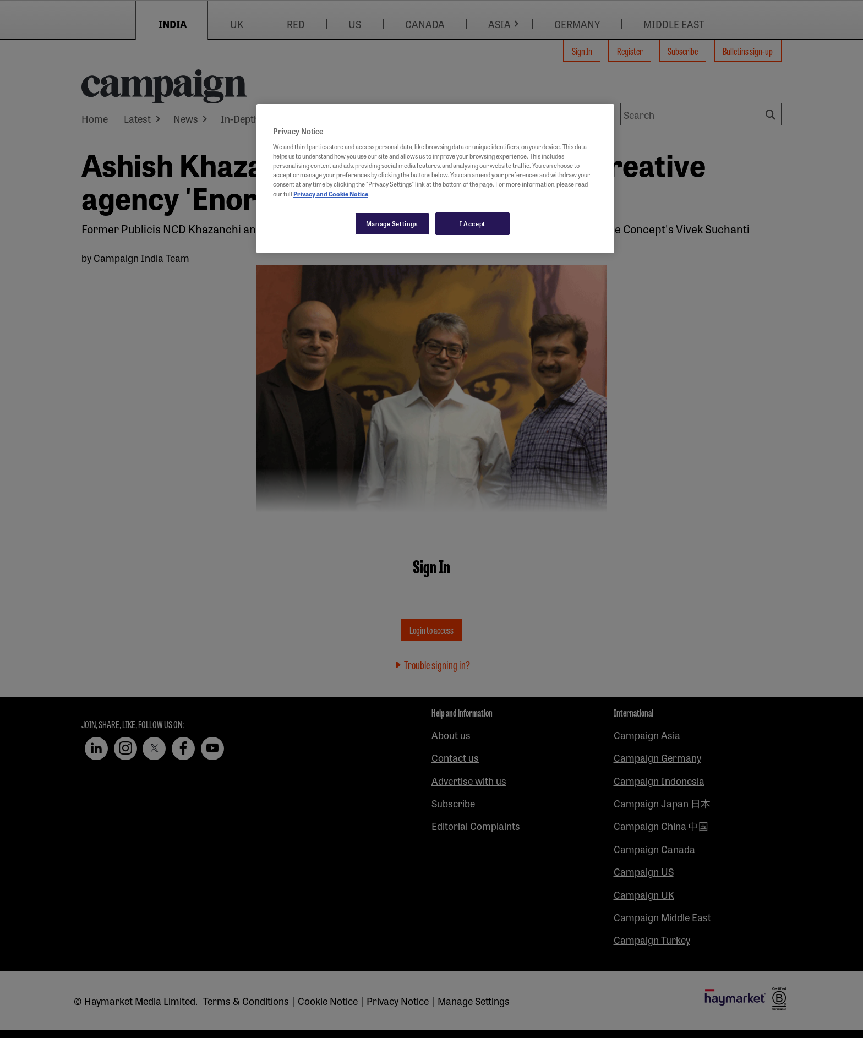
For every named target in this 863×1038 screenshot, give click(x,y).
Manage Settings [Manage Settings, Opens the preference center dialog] (392, 223)
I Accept (472, 223)
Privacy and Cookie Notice (330, 193)
